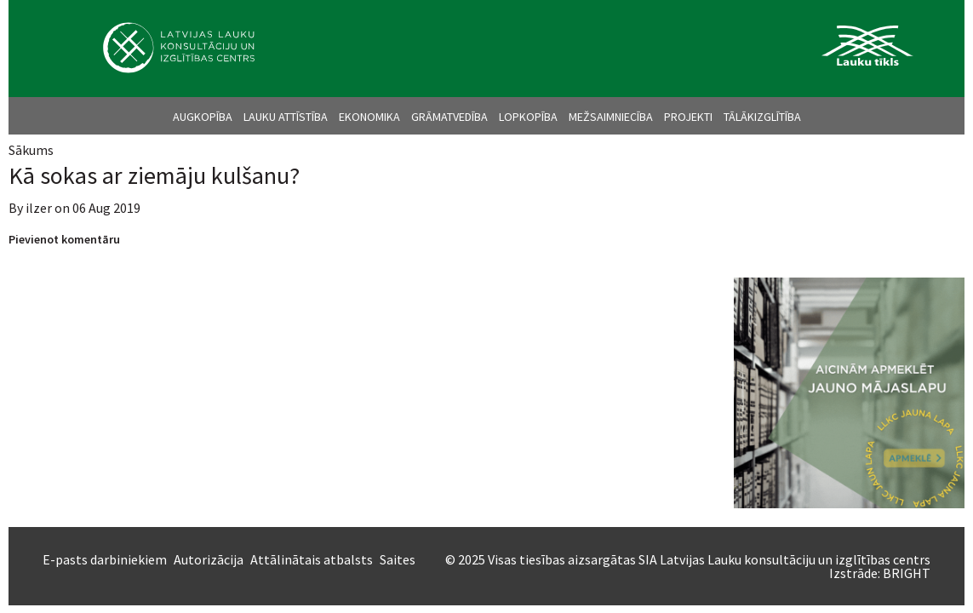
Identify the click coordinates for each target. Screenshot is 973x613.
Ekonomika (369, 116)
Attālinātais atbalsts (311, 559)
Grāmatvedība (449, 116)
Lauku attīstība (285, 116)
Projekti (688, 116)
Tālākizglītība (762, 116)
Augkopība (202, 116)
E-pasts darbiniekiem (105, 559)
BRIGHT (906, 572)
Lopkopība (528, 116)
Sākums (31, 149)
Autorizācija (208, 559)
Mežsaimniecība (611, 116)
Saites (397, 559)
